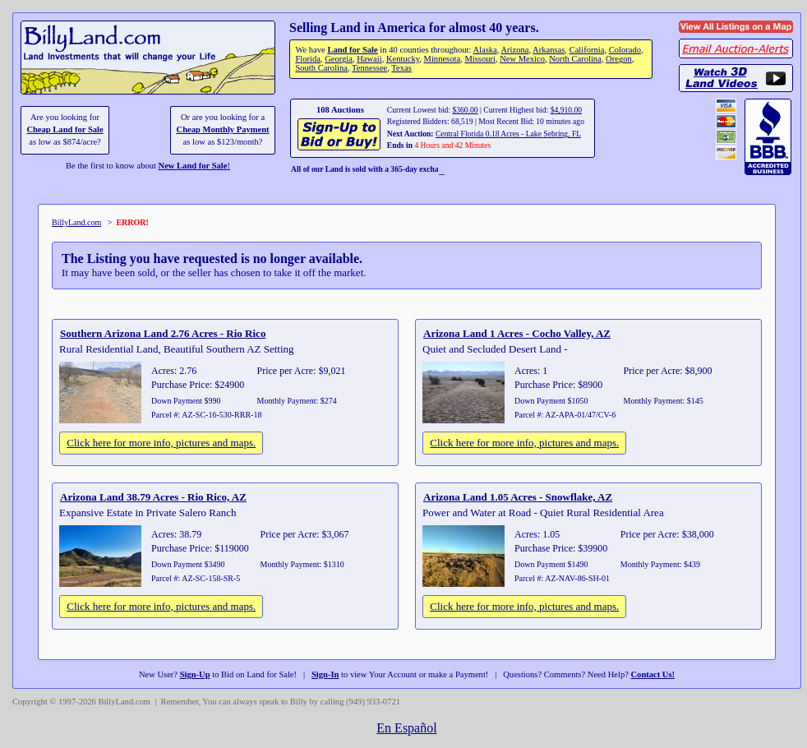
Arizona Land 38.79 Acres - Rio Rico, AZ (153, 497)
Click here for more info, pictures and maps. (161, 442)
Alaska (484, 49)
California (587, 49)
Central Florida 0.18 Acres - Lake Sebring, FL (508, 133)
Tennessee (369, 67)
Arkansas (549, 49)
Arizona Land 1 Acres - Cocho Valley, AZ (517, 333)
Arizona (514, 49)
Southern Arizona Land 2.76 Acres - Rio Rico (162, 333)
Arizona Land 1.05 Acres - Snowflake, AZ (517, 497)
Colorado (625, 49)
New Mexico (522, 58)
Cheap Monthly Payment (223, 129)
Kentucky (402, 58)
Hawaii (369, 58)
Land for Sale (352, 49)
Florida (307, 58)
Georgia (339, 58)
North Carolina (575, 58)
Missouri (480, 58)
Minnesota (442, 58)
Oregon (619, 58)
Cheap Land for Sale (64, 129)
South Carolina (321, 67)
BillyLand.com (76, 222)
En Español (406, 728)
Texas (401, 67)
